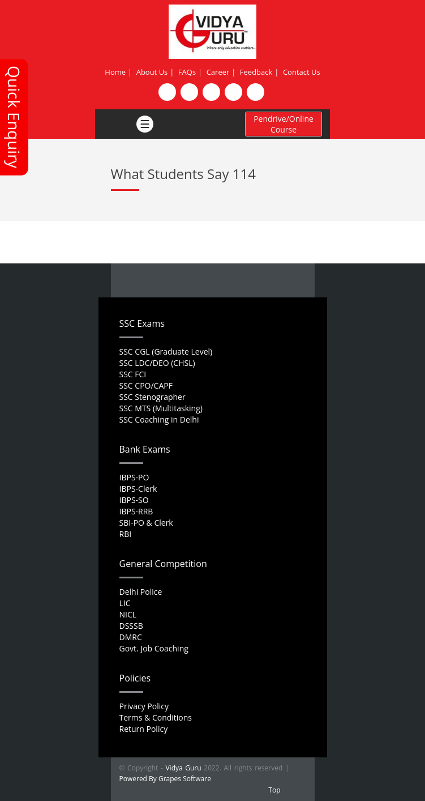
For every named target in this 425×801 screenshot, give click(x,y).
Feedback (256, 72)
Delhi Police (140, 591)
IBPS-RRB (136, 511)
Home (115, 72)
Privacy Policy (144, 706)
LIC (125, 603)
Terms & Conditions (155, 717)
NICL (128, 614)
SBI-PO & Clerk (146, 522)
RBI (125, 534)
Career (218, 72)
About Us (152, 72)
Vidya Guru (183, 768)
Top (274, 790)
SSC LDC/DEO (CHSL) (157, 362)
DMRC (130, 637)
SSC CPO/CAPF (146, 385)
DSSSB (131, 625)
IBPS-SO (134, 500)
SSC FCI (133, 374)
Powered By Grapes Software (165, 778)
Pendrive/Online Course (284, 124)
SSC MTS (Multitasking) (161, 408)
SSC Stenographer (152, 396)
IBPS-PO (134, 477)
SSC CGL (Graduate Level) (166, 351)
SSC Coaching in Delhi (159, 419)
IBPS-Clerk (138, 488)
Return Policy (143, 728)
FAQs (187, 72)
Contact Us (301, 72)
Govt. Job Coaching (153, 648)
